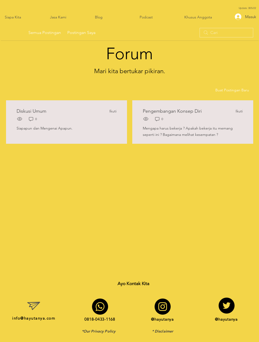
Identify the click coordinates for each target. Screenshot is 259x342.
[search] (226, 32)
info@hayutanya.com (33, 318)
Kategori (14, 32)
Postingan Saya (81, 32)
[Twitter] (227, 306)
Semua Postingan (44, 32)
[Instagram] (163, 307)
